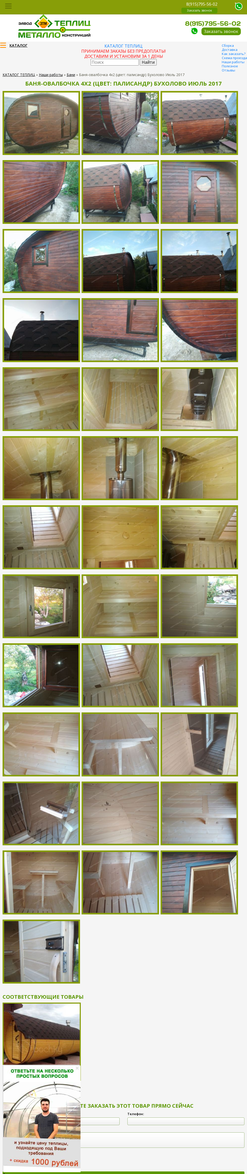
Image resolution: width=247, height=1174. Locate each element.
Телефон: (135, 1114)
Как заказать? (233, 53)
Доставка (229, 49)
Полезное (230, 66)
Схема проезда (234, 58)
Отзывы (228, 70)
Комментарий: (15, 1128)
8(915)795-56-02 (201, 4)
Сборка (228, 45)
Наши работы (233, 62)
